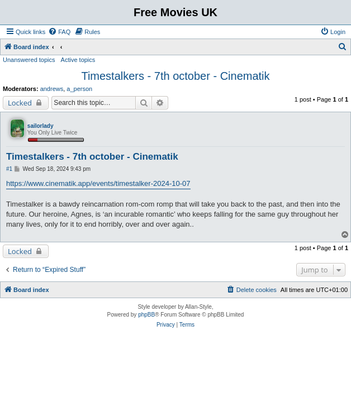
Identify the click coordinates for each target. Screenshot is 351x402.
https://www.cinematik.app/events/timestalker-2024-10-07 (98, 183)
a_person (79, 88)
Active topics (78, 59)
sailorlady (40, 126)
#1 (9, 169)
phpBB (146, 315)
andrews (52, 88)
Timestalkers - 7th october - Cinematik (175, 76)
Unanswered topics (29, 59)
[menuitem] (59, 32)
